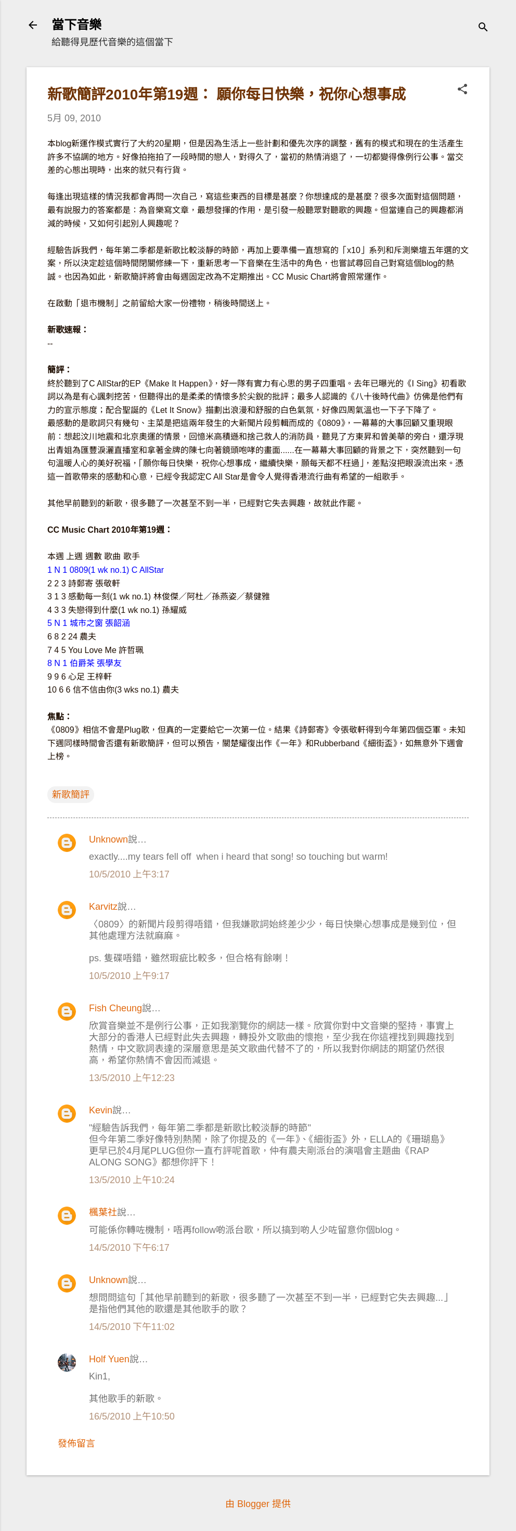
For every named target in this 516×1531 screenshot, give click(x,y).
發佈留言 (76, 1443)
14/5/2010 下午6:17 (129, 1248)
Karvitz (103, 906)
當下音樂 (76, 25)
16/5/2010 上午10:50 (132, 1416)
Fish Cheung (115, 1008)
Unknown (108, 839)
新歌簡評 (70, 794)
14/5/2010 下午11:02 (132, 1327)
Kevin (100, 1110)
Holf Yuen (109, 1359)
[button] (462, 90)
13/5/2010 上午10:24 (132, 1180)
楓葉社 (103, 1212)
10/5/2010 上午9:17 (129, 976)
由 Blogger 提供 (258, 1504)
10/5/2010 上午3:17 (129, 874)
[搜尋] (483, 28)
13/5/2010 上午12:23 (132, 1078)
